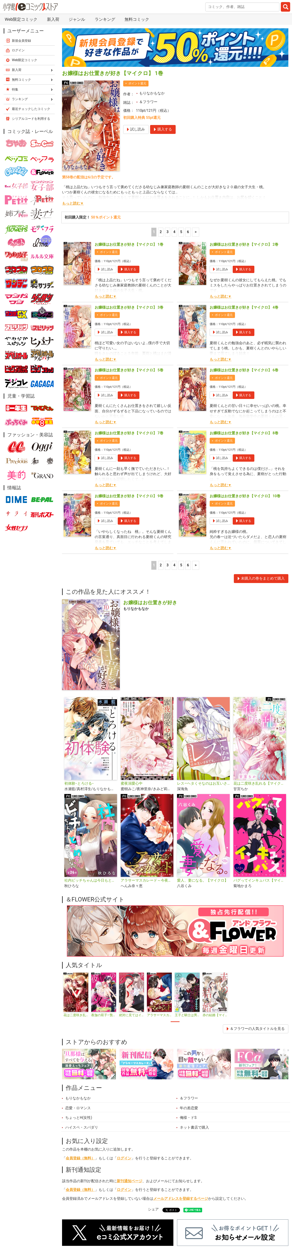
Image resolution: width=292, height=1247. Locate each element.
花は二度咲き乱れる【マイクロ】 (259, 783)
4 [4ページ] (174, 232)
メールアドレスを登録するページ (180, 1199)
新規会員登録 (21, 40)
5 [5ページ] (181, 232)
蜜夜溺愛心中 (132, 783)
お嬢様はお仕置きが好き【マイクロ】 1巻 (129, 244)
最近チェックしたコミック (31, 109)
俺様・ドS (188, 1118)
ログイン (124, 1158)
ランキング (105, 19)
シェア (153, 1209)
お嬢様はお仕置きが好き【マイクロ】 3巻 (129, 307)
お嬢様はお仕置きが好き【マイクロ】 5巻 (129, 370)
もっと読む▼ (73, 203)
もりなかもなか (152, 93)
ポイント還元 (137, 83)
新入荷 (53, 19)
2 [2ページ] (161, 232)
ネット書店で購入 (194, 1127)
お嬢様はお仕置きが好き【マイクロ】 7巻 (129, 433)
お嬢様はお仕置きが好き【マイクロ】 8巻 (244, 433)
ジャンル (77, 19)
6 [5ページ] (188, 232)
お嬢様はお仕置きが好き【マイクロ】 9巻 (129, 496)
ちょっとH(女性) (78, 1118)
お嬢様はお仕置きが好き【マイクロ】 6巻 (244, 370)
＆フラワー (148, 102)
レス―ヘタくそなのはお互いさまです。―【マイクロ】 (203, 783)
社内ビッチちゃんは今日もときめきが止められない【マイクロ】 (90, 880)
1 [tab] (175, 1021)
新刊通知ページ (129, 1181)
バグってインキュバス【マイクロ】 (259, 880)
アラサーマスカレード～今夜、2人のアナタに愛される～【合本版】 (147, 880)
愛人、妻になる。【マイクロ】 (202, 880)
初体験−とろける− (79, 783)
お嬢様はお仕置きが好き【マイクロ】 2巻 (244, 244)
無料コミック (137, 19)
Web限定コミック (21, 19)
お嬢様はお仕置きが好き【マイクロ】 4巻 (244, 307)
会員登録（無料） (80, 1158)
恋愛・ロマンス (78, 1108)
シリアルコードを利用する (31, 118)
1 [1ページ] (154, 232)
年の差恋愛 (189, 1108)
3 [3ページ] (168, 232)
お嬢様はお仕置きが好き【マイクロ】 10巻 (245, 496)
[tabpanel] (76, 995)
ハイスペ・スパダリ (81, 1127)
